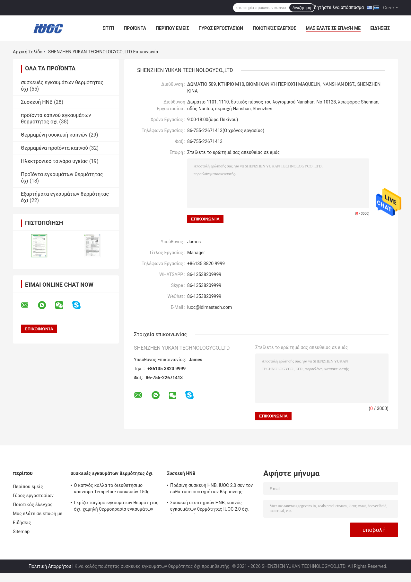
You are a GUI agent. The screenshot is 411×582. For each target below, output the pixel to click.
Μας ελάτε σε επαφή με (333, 28)
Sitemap (21, 531)
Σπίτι (108, 28)
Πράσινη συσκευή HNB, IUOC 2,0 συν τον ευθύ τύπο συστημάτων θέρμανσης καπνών (211, 489)
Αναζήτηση (302, 7)
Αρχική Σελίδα (27, 51)
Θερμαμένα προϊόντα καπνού (54, 148)
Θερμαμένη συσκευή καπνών (54, 135)
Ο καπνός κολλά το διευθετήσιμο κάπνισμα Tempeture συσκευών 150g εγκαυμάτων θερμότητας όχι (112, 489)
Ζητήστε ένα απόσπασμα (339, 7)
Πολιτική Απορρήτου (50, 566)
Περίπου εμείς (172, 28)
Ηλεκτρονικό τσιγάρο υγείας (54, 161)
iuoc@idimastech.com (209, 307)
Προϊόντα (135, 28)
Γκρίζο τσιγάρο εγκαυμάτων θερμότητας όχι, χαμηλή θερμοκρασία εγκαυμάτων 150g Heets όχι (116, 507)
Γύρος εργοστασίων (221, 28)
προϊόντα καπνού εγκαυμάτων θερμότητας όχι (56, 118)
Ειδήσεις (380, 28)
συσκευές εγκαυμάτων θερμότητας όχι (112, 473)
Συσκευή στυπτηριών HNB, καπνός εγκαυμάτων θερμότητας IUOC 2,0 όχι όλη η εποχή (209, 507)
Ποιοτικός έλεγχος (274, 28)
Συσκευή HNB (37, 102)
